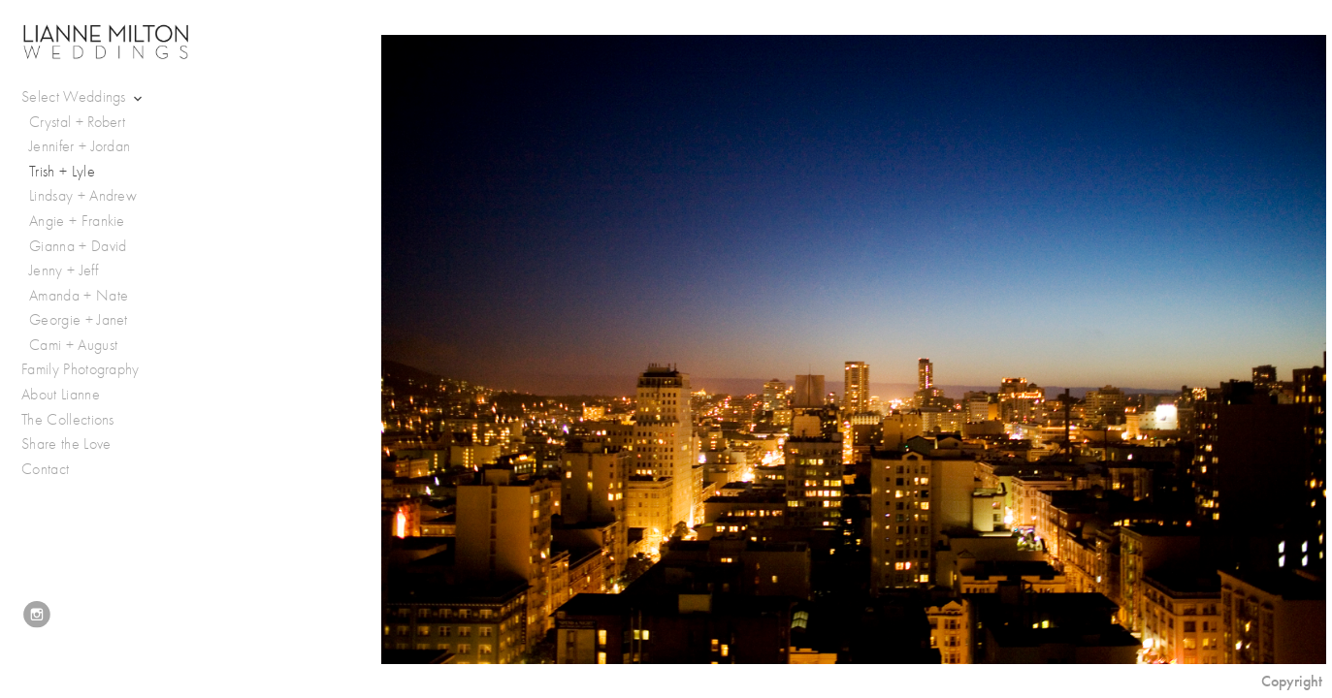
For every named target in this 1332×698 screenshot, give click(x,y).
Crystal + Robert (77, 122)
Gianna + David (77, 246)
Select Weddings (83, 97)
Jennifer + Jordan (79, 146)
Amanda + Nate (78, 295)
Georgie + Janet (78, 320)
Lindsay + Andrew (83, 196)
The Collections (67, 419)
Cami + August (73, 345)
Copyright (1291, 681)
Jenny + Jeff (63, 270)
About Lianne (60, 394)
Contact (45, 469)
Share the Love (66, 444)
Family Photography (80, 369)
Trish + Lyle (62, 171)
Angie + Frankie (77, 221)
